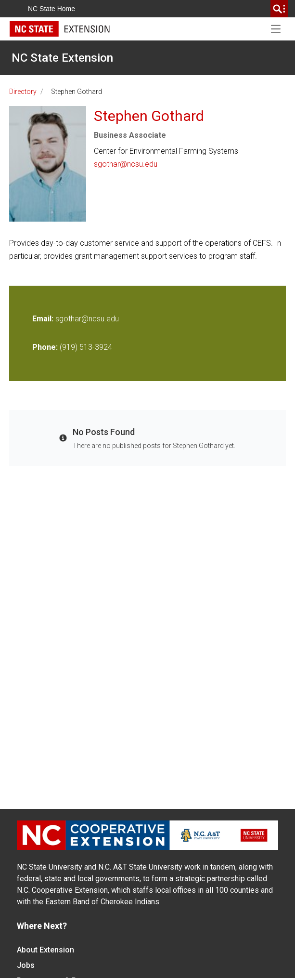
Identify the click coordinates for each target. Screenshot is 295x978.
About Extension (45, 949)
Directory (23, 91)
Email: (43, 318)
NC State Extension (62, 58)
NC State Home (51, 9)
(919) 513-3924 (86, 347)
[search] (279, 8)
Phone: (45, 347)
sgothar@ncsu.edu (125, 164)
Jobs (26, 965)
